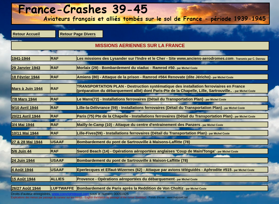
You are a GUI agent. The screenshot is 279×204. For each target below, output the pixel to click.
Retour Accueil (26, 34)
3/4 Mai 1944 (23, 124)
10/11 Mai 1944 (25, 133)
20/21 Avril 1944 (26, 116)
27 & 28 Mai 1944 (27, 142)
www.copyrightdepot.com (70, 194)
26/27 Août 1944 (26, 188)
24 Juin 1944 (23, 160)
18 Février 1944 (26, 77)
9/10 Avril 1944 (25, 107)
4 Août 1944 (22, 169)
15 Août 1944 (23, 179)
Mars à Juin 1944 (27, 88)
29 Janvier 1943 (26, 67)
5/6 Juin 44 (22, 151)
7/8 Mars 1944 (24, 99)
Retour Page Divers (78, 34)
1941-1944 (21, 58)
